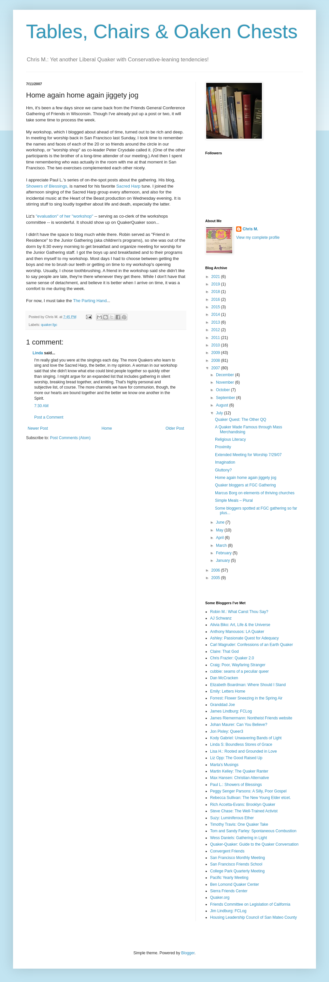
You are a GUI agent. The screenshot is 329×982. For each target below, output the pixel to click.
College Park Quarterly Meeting (237, 871)
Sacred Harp (128, 186)
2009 (216, 352)
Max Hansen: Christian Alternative (239, 777)
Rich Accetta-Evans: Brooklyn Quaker (242, 804)
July (220, 413)
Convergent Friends (227, 851)
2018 (216, 291)
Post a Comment (48, 417)
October (223, 390)
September (226, 397)
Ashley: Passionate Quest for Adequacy (244, 638)
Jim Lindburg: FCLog (228, 911)
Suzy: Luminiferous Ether (232, 818)
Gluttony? (223, 470)
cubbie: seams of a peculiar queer (239, 671)
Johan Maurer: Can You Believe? (238, 724)
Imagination (225, 462)
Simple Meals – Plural (234, 500)
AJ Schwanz (221, 618)
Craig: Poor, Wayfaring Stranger (237, 665)
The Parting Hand (90, 300)
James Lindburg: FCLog (231, 711)
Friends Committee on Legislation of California (250, 904)
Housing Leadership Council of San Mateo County (253, 917)
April (220, 537)
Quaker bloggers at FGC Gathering (245, 485)
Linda (38, 353)
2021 (216, 276)
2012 (216, 330)
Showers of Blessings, (47, 186)
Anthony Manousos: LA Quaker (237, 631)
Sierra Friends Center (229, 891)
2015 (216, 307)
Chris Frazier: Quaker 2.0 (232, 658)
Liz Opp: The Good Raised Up (236, 758)
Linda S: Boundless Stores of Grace (241, 744)
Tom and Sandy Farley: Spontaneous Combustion (253, 831)
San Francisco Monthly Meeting (237, 857)
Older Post (174, 428)
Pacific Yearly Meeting (229, 877)
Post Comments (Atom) (70, 438)
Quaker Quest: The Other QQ (240, 419)
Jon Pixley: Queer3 (226, 731)
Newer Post (38, 428)
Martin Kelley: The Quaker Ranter (239, 771)
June (220, 522)
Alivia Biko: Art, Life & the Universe (240, 624)
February (224, 553)
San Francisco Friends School (236, 864)
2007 (216, 368)
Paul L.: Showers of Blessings (236, 784)
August (222, 405)
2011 (216, 337)
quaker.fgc (49, 325)
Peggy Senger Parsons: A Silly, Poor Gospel (248, 791)
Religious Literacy (230, 439)
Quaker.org (219, 897)
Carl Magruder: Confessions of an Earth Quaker (251, 644)
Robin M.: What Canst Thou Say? (239, 611)
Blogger (187, 953)
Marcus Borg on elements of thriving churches (254, 493)
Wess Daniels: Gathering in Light (238, 838)
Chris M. (250, 229)
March (222, 545)
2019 (216, 284)
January (223, 560)
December (225, 375)
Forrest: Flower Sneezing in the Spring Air (246, 698)
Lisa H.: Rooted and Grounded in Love (243, 751)
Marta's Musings (224, 764)
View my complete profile (257, 237)
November (225, 382)
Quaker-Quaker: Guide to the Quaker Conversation (254, 844)
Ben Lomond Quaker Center (234, 884)
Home (107, 428)
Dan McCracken (224, 678)
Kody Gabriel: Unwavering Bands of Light (245, 738)
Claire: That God (224, 651)
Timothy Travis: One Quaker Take (239, 824)
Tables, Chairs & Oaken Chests (162, 31)
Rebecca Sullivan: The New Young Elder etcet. (250, 797)
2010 (216, 345)
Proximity (223, 447)
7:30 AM (41, 406)
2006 (216, 570)
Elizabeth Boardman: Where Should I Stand (248, 685)
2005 (216, 577)
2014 (216, 314)
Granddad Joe (222, 704)
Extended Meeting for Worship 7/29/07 (248, 455)
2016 (216, 299)
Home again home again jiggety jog (245, 477)
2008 (216, 360)
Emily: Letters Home (227, 691)
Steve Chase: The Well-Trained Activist (244, 811)
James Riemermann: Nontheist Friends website (251, 718)
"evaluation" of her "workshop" (64, 216)
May (220, 530)
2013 (216, 322)
